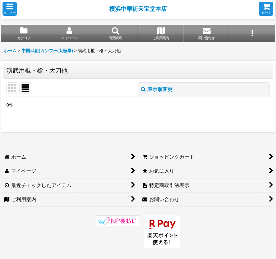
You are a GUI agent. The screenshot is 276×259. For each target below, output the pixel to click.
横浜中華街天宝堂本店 (138, 8)
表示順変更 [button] (156, 89)
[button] (10, 9)
